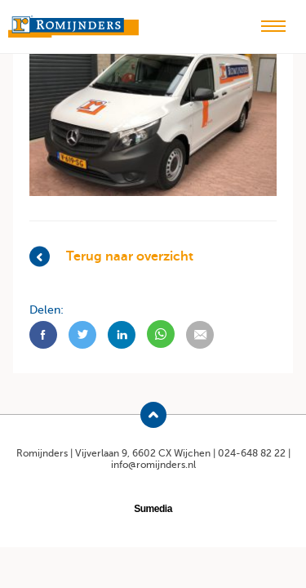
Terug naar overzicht (111, 256)
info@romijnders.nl (153, 464)
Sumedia (153, 508)
